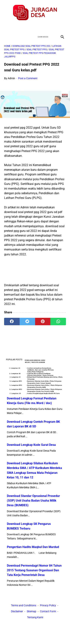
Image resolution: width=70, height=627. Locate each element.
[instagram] (48, 27)
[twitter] (31, 27)
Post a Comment (28, 78)
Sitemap (31, 611)
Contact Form (48, 611)
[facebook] (22, 27)
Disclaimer (17, 611)
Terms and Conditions (23, 605)
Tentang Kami (35, 617)
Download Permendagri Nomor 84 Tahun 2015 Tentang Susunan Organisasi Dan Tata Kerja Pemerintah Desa (34, 570)
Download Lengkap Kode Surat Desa (31, 445)
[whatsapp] (58, 321)
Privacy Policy (48, 605)
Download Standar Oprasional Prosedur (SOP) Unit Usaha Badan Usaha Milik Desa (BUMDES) (33, 500)
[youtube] (39, 27)
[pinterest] (43, 321)
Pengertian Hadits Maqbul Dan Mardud (33, 547)
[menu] (6, 37)
